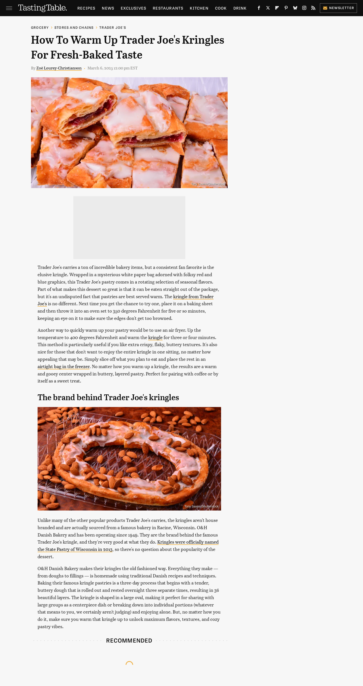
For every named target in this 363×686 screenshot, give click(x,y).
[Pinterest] (286, 9)
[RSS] (313, 9)
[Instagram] (304, 9)
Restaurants (168, 8)
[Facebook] (258, 9)
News (108, 8)
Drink (240, 8)
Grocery (40, 27)
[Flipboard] (277, 9)
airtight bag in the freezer (63, 366)
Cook (221, 8)
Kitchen (199, 8)
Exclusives (133, 8)
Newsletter (338, 7)
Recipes (86, 8)
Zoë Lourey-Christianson (59, 68)
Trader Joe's (112, 27)
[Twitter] (267, 9)
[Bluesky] (295, 9)
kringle (155, 337)
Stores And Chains (74, 27)
